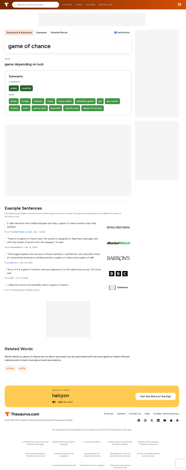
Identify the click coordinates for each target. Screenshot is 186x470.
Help (147, 413)
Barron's (14, 262)
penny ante (39, 108)
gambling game (85, 101)
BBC (12, 278)
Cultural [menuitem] (91, 5)
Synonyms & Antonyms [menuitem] (19, 32)
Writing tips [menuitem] (105, 5)
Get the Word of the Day (155, 396)
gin (100, 101)
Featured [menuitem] (67, 5)
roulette (26, 88)
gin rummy (112, 101)
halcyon (60, 395)
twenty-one (71, 108)
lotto (26, 108)
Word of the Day (61, 390)
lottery (14, 108)
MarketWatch (16, 247)
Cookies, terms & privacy (166, 413)
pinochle (55, 108)
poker (14, 88)
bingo (14, 101)
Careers (121, 413)
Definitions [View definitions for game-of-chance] (123, 32)
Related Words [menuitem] (59, 32)
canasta (38, 101)
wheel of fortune (92, 108)
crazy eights (65, 101)
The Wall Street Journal (21, 232)
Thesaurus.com (7, 5)
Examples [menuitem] (41, 32)
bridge (25, 101)
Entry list (109, 413)
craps (50, 101)
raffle (22, 368)
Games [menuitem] (79, 5)
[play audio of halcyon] (54, 402)
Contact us (135, 413)
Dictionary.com (179, 4)
